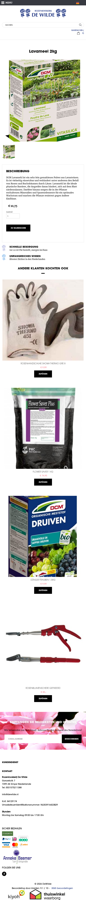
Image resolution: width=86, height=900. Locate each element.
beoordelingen (62, 888)
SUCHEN (80, 25)
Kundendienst (10, 762)
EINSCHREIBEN (72, 739)
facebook (4, 874)
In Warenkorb (18, 228)
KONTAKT (7, 771)
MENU (8, 2)
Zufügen (43, 373)
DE (78, 3)
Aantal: (9, 212)
